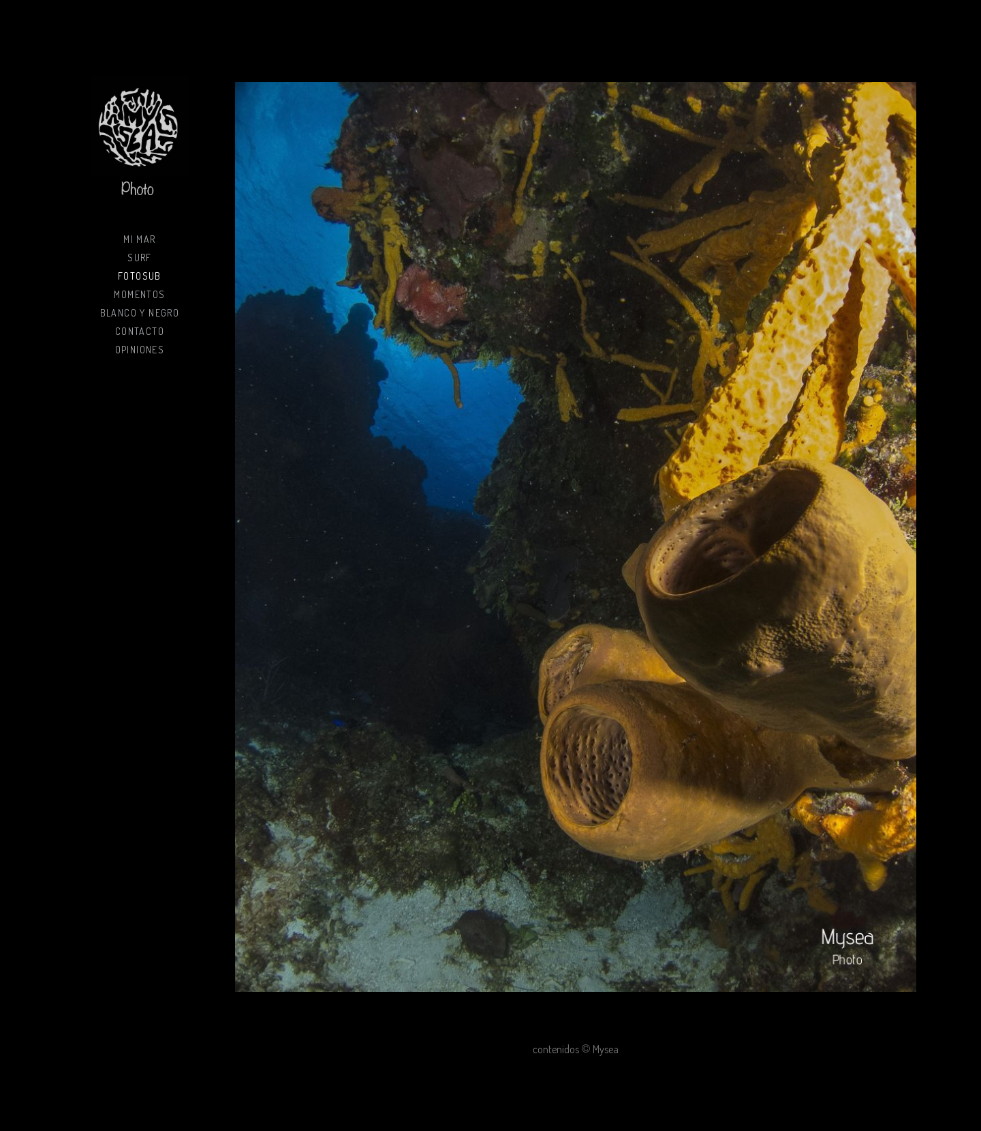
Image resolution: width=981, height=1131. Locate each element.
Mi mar (139, 239)
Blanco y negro (140, 313)
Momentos (139, 294)
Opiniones (140, 349)
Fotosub (139, 276)
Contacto (139, 331)
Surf (139, 257)
